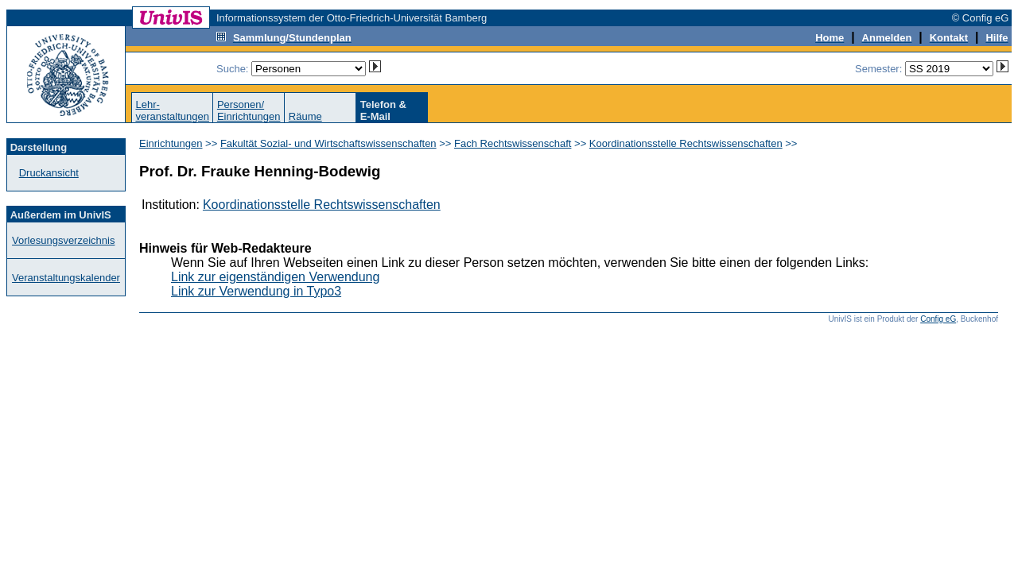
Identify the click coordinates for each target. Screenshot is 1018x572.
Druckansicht (49, 173)
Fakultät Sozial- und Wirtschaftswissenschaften (328, 143)
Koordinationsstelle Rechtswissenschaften (686, 143)
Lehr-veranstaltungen (172, 110)
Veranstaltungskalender (66, 278)
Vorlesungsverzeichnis (63, 240)
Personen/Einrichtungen (249, 110)
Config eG (938, 319)
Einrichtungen (171, 143)
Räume (305, 116)
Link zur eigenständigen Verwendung (275, 277)
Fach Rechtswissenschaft (512, 143)
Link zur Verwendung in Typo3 (256, 291)
